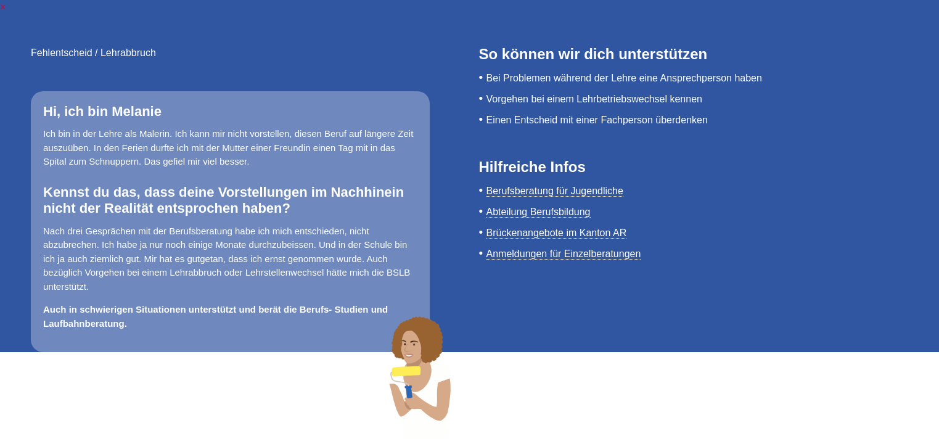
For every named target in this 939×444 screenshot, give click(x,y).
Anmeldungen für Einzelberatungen (563, 254)
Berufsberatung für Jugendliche (554, 191)
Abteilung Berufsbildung (538, 212)
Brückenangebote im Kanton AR (556, 233)
